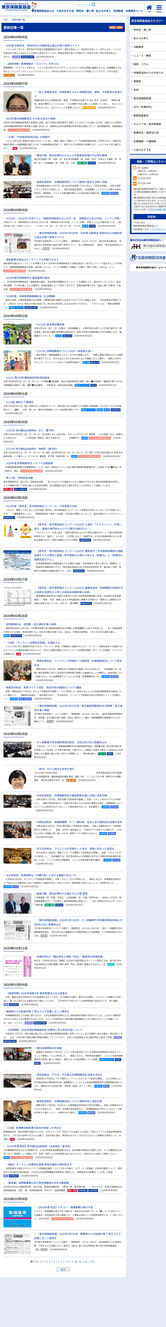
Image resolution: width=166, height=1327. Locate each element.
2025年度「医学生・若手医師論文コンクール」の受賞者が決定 (41, 506)
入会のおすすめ (65, 11)
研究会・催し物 (85, 11)
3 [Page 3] (45, 1261)
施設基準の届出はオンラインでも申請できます (32, 259)
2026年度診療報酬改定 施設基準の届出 (28, 277)
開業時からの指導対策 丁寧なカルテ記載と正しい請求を (37, 1011)
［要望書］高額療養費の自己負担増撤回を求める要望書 (37, 1182)
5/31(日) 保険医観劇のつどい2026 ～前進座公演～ (65, 351)
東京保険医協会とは (43, 11)
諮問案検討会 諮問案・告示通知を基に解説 (31, 624)
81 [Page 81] (80, 1261)
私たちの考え (103, 11)
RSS (112, 27)
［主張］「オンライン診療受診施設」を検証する (33, 642)
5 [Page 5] (54, 1261)
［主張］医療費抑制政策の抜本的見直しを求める (33, 1127)
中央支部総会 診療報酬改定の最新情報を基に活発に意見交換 (72, 795)
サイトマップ (84, 4)
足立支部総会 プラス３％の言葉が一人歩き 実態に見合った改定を (76, 848)
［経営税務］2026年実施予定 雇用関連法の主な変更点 (36, 993)
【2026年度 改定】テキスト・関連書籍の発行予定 (65, 1207)
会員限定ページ (134, 11)
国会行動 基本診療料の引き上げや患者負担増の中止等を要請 (72, 155)
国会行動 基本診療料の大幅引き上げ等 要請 (62, 893)
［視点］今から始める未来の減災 (55, 769)
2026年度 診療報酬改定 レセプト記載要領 (29, 463)
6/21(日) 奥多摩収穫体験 (50, 324)
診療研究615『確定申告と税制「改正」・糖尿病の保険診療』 (71, 956)
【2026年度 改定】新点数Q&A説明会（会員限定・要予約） (39, 1146)
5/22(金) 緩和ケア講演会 (19, 402)
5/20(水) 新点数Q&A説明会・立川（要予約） (31, 430)
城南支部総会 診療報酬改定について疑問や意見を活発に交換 (72, 182)
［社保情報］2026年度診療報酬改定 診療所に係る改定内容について (44, 1030)
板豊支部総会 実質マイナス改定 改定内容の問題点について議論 (43, 687)
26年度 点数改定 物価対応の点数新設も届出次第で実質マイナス (43, 45)
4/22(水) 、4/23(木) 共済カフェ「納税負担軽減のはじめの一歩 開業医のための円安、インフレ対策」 (64, 218)
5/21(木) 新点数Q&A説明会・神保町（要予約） (32, 448)
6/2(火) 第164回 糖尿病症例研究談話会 (27, 377)
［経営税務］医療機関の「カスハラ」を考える (32, 63)
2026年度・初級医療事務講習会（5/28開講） (31, 296)
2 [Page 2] (40, 1261)
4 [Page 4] (49, 1261)
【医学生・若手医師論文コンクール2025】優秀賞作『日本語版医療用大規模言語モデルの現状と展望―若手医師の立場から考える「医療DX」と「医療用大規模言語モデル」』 (78, 555)
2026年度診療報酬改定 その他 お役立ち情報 (30, 118)
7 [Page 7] (63, 1261)
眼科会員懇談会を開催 (49, 1048)
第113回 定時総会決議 (19, 477)
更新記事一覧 (18, 19)
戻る (63, 1269)
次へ (93, 1261)
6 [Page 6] (58, 1261)
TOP (5, 19)
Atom (119, 27)
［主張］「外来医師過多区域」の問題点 (28, 137)
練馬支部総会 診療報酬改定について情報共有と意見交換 (69, 1101)
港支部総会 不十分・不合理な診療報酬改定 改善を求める (70, 1074)
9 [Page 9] (72, 1261)
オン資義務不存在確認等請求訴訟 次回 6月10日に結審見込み (72, 742)
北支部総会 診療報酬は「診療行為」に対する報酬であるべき (41, 875)
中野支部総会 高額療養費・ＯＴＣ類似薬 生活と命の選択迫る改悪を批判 (79, 822)
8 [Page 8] (67, 1261)
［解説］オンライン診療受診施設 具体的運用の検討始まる (39, 1164)
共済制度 (118, 11)
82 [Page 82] (86, 1261)
